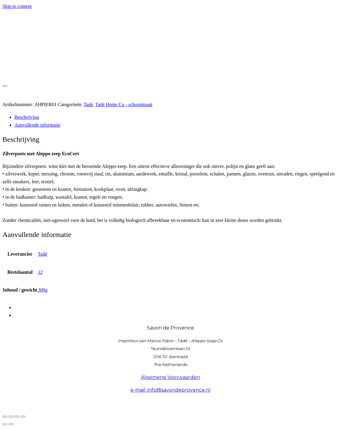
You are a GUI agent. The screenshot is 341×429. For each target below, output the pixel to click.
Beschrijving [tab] (26, 117)
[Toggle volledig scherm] (10, 417)
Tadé (88, 104)
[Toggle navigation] (4, 86)
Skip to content (17, 6)
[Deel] (16, 417)
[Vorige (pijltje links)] (4, 424)
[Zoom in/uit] (4, 417)
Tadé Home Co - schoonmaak (123, 104)
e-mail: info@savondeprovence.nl (170, 390)
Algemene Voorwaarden (170, 377)
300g (43, 289)
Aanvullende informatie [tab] (37, 125)
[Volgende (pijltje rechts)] (10, 424)
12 (40, 272)
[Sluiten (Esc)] (22, 417)
